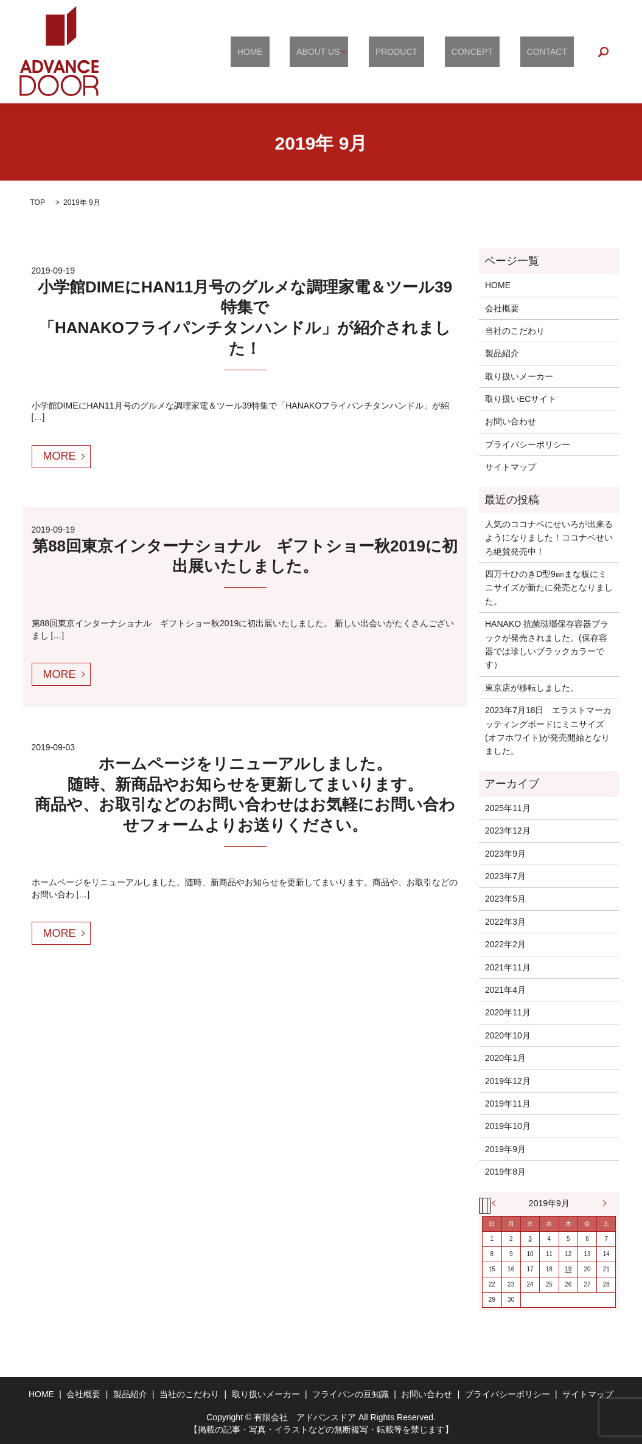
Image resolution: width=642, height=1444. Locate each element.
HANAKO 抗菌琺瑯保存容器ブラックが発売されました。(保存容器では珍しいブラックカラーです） (547, 644)
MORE (59, 456)
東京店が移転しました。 (532, 688)
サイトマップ (510, 467)
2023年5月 (505, 898)
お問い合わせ (510, 421)
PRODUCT (429, 52)
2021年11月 (508, 967)
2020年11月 (508, 1012)
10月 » (601, 1203)
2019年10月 (508, 1126)
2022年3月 (505, 922)
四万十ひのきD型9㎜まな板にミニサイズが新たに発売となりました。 (549, 587)
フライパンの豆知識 (350, 1394)
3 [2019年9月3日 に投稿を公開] (530, 1238)
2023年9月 (505, 853)
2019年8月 (505, 1171)
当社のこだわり (515, 331)
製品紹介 (502, 353)
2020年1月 (505, 1058)
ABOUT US (358, 52)
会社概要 (502, 308)
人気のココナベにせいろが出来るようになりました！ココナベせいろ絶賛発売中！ (549, 537)
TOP (37, 202)
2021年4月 (505, 990)
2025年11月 (508, 808)
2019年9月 (505, 1149)
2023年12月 (508, 830)
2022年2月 (505, 944)
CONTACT (553, 52)
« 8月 (496, 1203)
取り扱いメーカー (519, 376)
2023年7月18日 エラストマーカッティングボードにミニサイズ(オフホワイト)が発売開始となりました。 (548, 730)
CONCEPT (491, 52)
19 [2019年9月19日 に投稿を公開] (568, 1269)
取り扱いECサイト (520, 399)
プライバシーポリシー (527, 444)
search (604, 52)
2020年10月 (508, 1035)
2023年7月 (505, 876)
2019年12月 (508, 1081)
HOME (303, 52)
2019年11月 (508, 1103)
